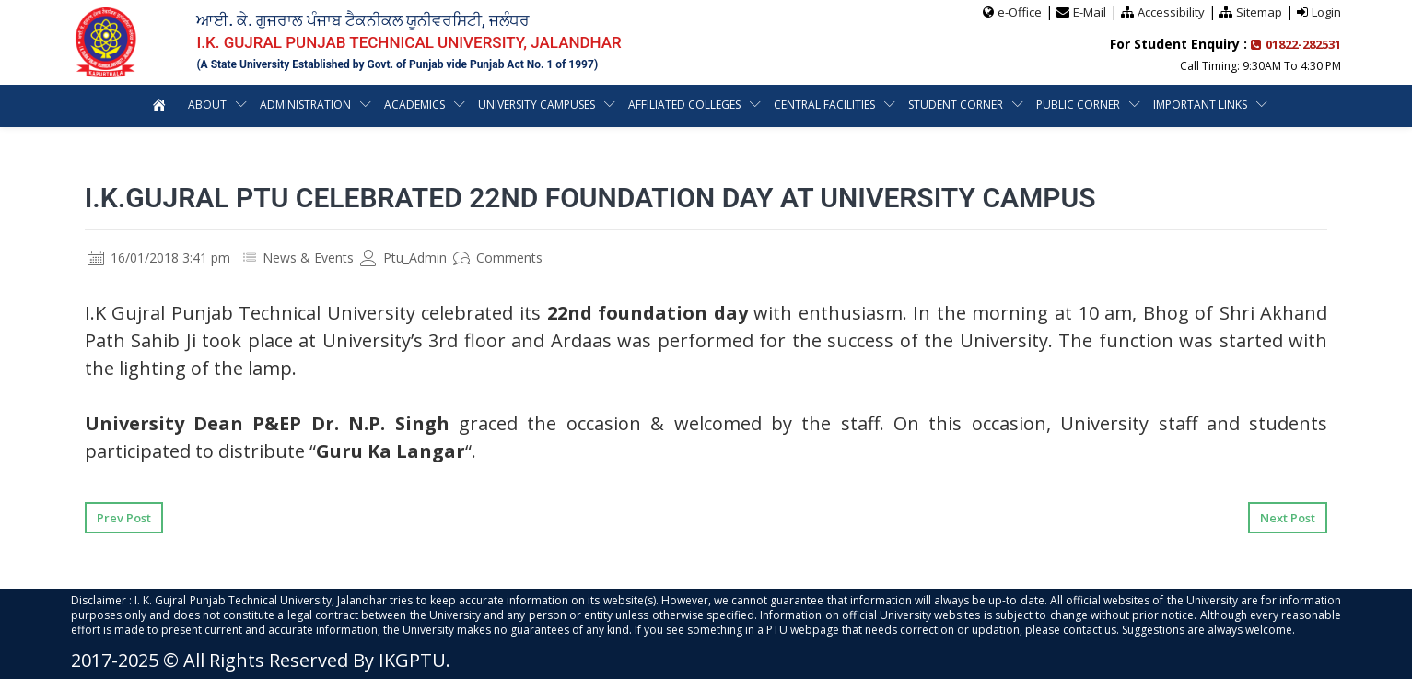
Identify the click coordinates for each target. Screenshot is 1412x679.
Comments (498, 257)
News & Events (308, 257)
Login (1326, 12)
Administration (305, 104)
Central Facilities (824, 104)
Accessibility (1171, 12)
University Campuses (536, 104)
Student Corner (955, 104)
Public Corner (1078, 104)
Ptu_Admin (403, 257)
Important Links (1200, 104)
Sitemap (1259, 12)
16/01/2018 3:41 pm (159, 257)
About (207, 104)
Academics (414, 104)
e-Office (1020, 12)
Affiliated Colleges (684, 104)
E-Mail (1089, 12)
